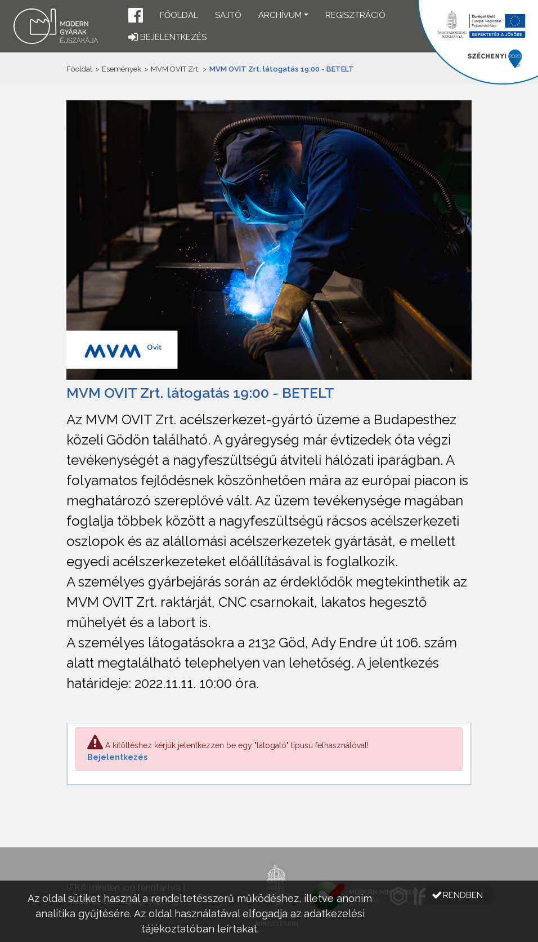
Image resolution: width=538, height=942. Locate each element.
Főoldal (179, 15)
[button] (135, 16)
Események (121, 69)
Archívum (280, 15)
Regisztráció (355, 15)
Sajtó (228, 15)
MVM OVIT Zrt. (175, 69)
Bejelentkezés (117, 757)
